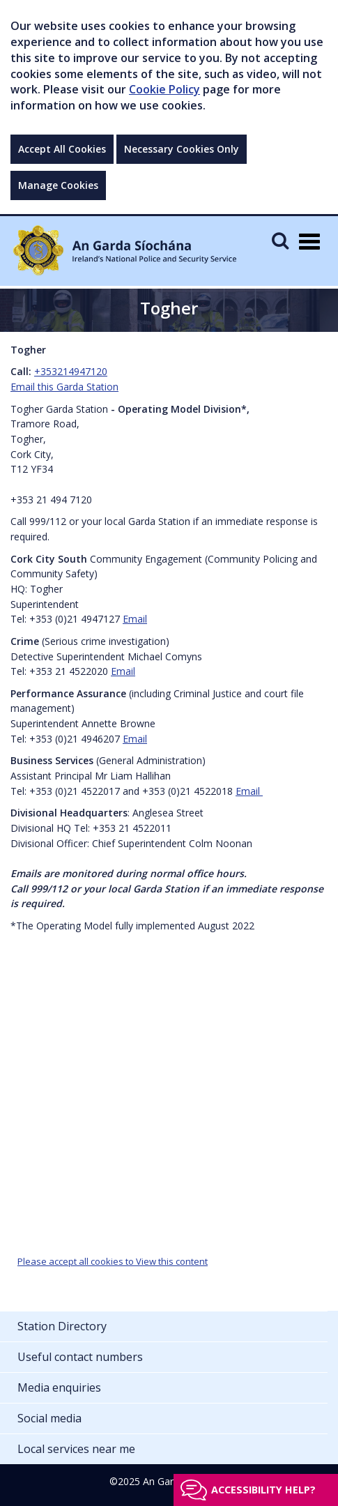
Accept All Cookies (62, 148)
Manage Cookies (58, 185)
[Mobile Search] (280, 240)
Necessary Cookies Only (181, 148)
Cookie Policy (164, 89)
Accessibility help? (263, 1489)
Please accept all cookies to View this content (112, 1261)
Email (135, 618)
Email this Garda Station (64, 386)
